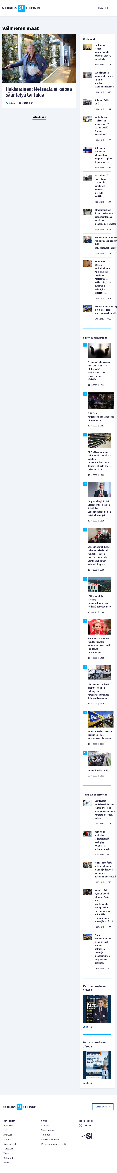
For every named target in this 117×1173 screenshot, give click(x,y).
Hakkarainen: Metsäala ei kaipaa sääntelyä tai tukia (39, 92)
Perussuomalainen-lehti (53, 1144)
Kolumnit (8, 1158)
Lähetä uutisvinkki (50, 1139)
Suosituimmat (48, 1130)
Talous (7, 1130)
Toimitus (45, 1134)
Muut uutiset (10, 1144)
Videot (7, 1153)
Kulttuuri (8, 1148)
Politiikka (10, 103)
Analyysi (8, 1134)
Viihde (6, 1162)
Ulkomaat (9, 1139)
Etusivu (45, 1125)
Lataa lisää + (39, 117)
